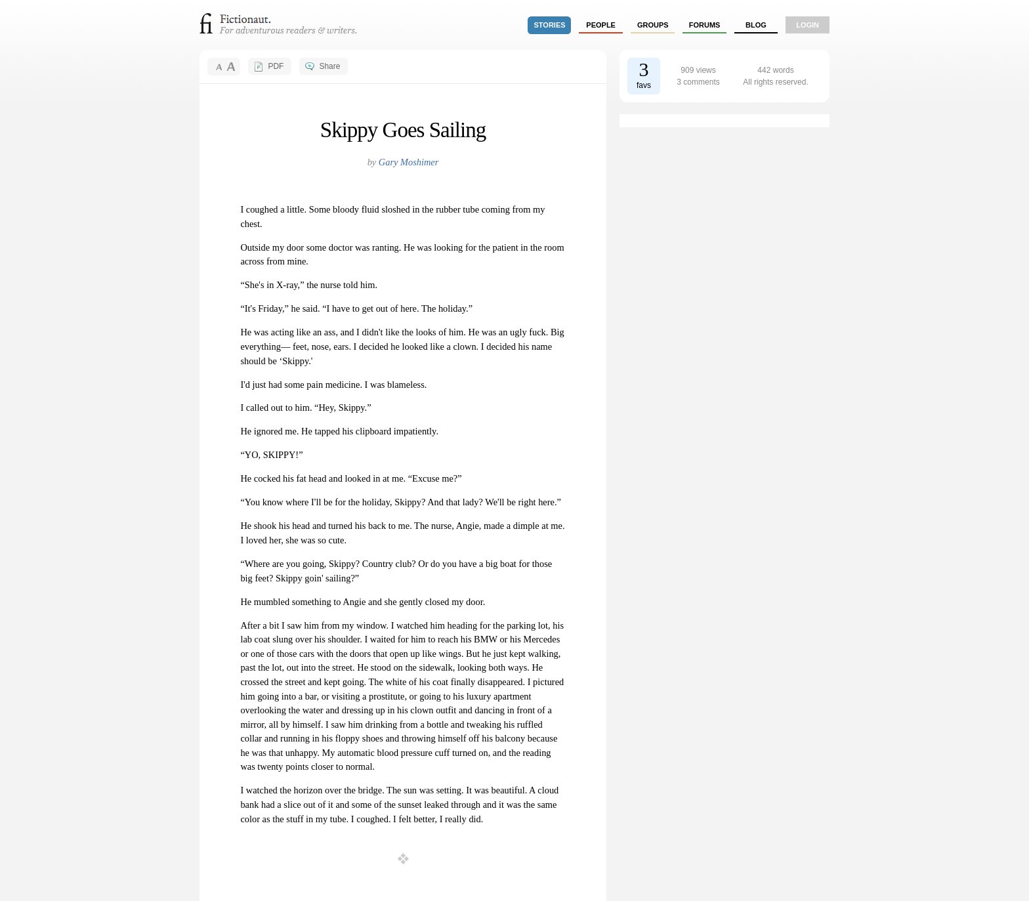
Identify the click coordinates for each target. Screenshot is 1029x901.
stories (550, 25)
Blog (756, 25)
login (807, 25)
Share (329, 66)
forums (705, 25)
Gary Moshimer (409, 162)
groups (653, 25)
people (601, 25)
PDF (276, 66)
